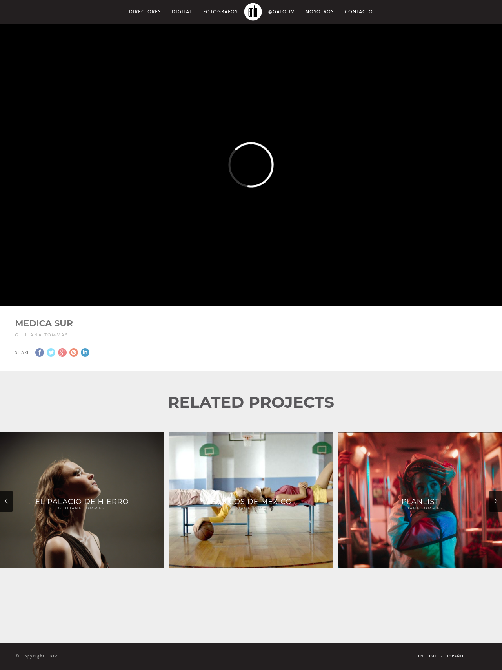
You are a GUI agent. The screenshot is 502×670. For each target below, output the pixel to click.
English (427, 656)
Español (456, 656)
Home (253, 12)
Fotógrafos (220, 12)
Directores (145, 12)
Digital (182, 12)
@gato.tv (281, 12)
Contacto (359, 12)
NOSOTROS (320, 12)
